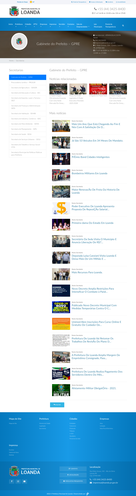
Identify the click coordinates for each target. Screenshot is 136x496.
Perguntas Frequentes (73, 480)
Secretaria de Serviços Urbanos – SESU (25, 138)
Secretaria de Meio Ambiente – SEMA (25, 123)
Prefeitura (19, 24)
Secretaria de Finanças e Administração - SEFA (26, 106)
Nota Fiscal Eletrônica (106, 427)
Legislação (42, 425)
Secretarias (20, 59)
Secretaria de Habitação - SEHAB (23, 112)
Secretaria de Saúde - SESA (21, 133)
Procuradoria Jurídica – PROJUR (23, 81)
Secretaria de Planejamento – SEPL (24, 128)
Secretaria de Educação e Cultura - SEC (25, 92)
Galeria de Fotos (14, 451)
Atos (101, 422)
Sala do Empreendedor (82, 25)
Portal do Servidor (75, 437)
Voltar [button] (57, 403)
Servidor (62, 24)
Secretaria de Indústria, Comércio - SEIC (26, 118)
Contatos (70, 24)
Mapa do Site (13, 422)
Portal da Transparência (76, 2)
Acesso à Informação (94, 2)
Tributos (72, 430)
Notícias (11, 454)
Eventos (11, 449)
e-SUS (71, 432)
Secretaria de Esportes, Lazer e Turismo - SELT (26, 98)
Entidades (73, 422)
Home (11, 59)
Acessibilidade (120, 2)
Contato (73, 467)
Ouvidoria (108, 2)
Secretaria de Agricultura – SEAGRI (24, 86)
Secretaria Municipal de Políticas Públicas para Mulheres (26, 153)
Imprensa (53, 24)
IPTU (35, 24)
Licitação (102, 425)
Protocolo (72, 427)
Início (11, 24)
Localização (73, 474)
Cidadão (28, 24)
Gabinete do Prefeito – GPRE (22, 76)
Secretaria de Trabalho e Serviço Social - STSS (26, 145)
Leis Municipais (98, 25)
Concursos (73, 425)
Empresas (43, 24)
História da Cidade (44, 422)
